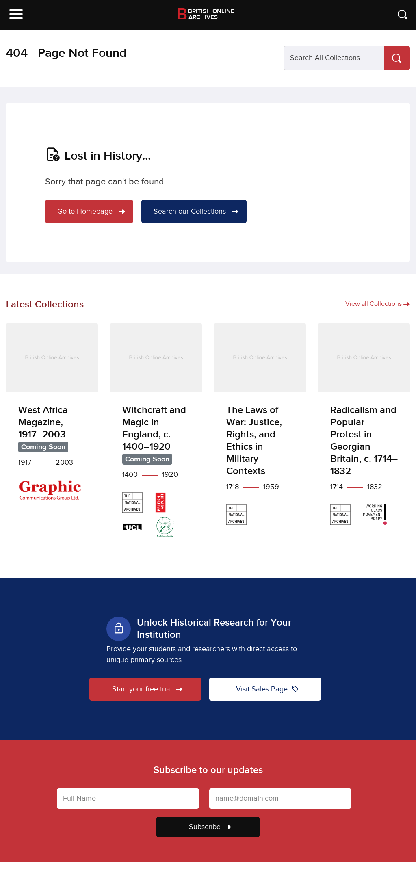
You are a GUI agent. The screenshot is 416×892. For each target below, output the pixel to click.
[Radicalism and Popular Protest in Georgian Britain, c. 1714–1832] (364, 430)
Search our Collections (196, 211)
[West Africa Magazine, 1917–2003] (52, 418)
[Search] (397, 58)
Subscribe (210, 827)
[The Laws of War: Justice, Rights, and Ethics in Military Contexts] (260, 430)
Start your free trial (147, 689)
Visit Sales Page (267, 688)
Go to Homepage (91, 211)
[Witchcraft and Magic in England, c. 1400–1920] (156, 436)
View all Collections (377, 304)
